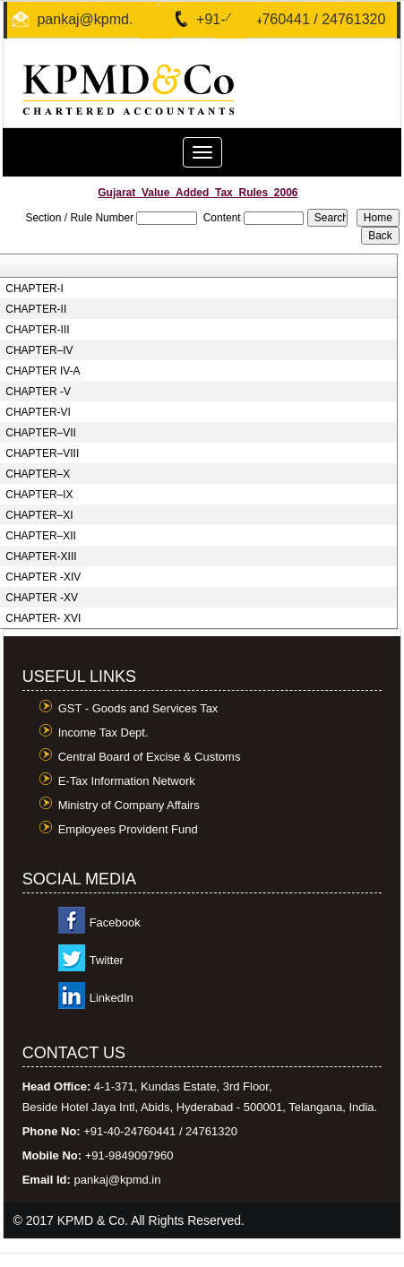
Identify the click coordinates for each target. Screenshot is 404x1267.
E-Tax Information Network (126, 781)
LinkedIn (111, 997)
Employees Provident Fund (128, 829)
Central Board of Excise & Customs (149, 756)
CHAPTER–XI (39, 515)
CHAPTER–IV (39, 350)
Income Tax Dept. (103, 732)
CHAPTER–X (37, 474)
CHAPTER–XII (40, 536)
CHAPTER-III (37, 329)
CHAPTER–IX (39, 494)
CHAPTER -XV (41, 597)
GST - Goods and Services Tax (138, 708)
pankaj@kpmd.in (90, 19)
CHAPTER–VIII (42, 453)
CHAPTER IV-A (42, 371)
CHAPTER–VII (40, 433)
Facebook (115, 922)
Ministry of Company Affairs (129, 805)
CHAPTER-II (35, 309)
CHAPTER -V (38, 391)
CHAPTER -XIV (43, 577)
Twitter (107, 960)
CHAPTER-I (34, 288)
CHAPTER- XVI (43, 618)
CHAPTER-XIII (40, 556)
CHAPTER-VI (38, 412)
